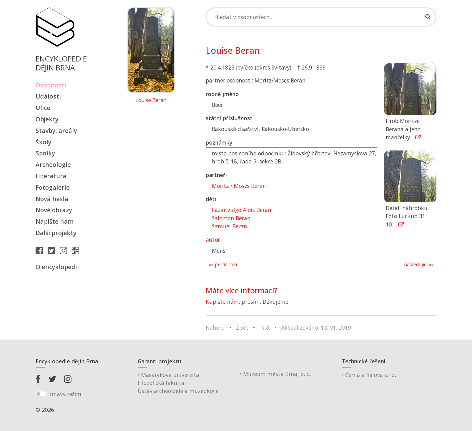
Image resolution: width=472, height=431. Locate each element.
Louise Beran (150, 100)
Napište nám (55, 221)
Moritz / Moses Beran (239, 185)
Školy (43, 142)
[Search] (321, 17)
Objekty (47, 119)
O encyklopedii (57, 267)
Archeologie (53, 164)
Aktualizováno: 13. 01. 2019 (316, 327)
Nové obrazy (54, 210)
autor (213, 239)
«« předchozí (222, 264)
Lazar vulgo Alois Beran (241, 209)
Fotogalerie (53, 187)
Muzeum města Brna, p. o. (275, 374)
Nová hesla (52, 199)
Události (48, 96)
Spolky (45, 153)
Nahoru (215, 327)
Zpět (242, 327)
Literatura (51, 176)
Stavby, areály (56, 130)
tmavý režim (65, 394)
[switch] (41, 394)
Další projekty (56, 233)
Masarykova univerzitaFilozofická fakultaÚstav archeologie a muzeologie (178, 383)
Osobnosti (51, 85)
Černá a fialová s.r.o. (369, 374)
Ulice (43, 108)
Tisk (265, 327)
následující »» (419, 264)
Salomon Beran (231, 218)
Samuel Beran (229, 226)
